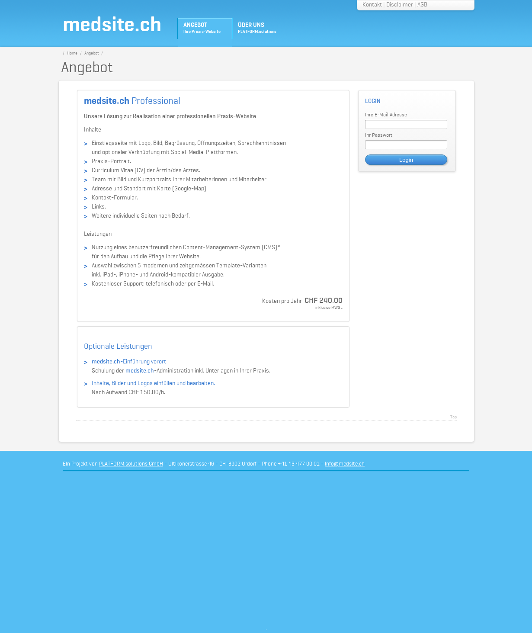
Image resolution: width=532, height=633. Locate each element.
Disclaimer (399, 5)
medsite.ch (112, 25)
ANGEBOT (202, 28)
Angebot (91, 53)
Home (72, 53)
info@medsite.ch (345, 464)
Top (453, 417)
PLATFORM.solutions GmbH (131, 464)
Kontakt (372, 5)
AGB (422, 5)
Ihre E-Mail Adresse (386, 115)
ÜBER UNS (257, 28)
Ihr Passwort (378, 135)
